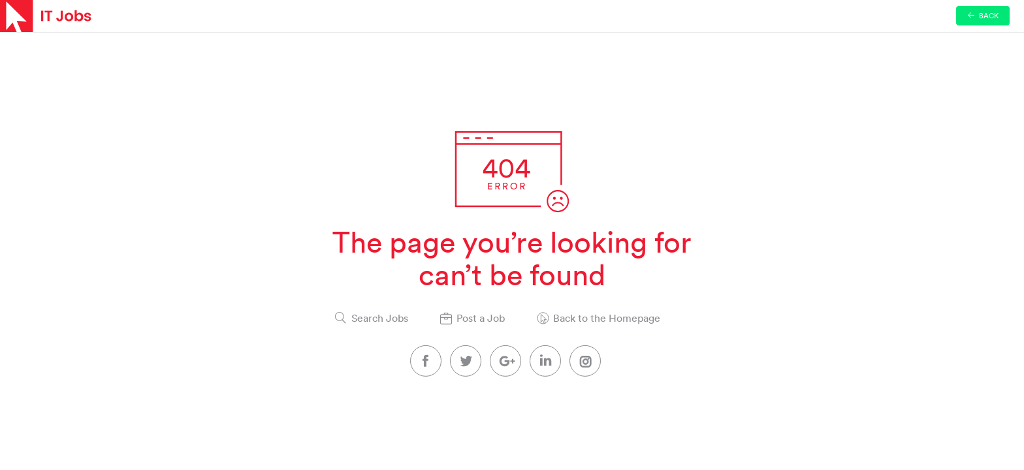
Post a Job (480, 317)
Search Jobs (379, 317)
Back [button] (983, 15)
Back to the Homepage (606, 317)
